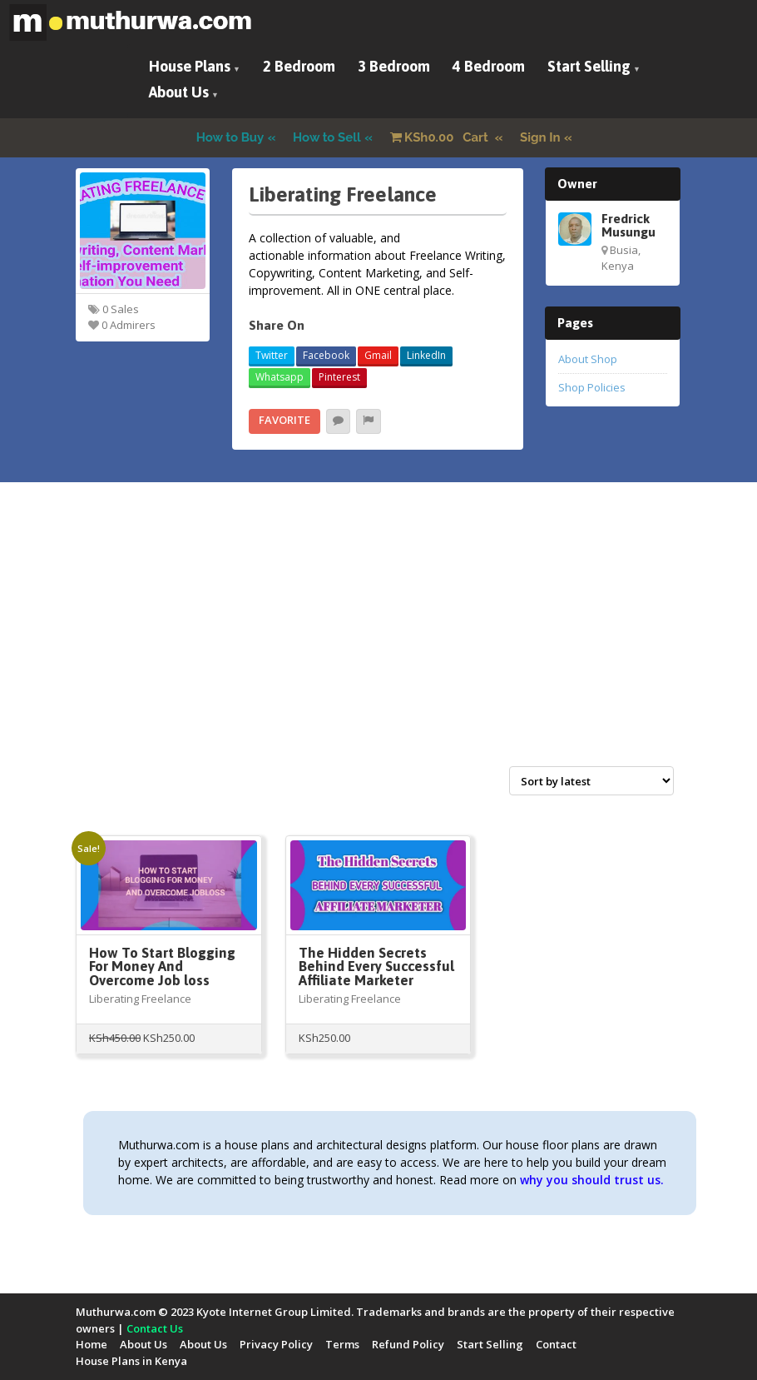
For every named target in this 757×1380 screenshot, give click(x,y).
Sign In (540, 137)
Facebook (326, 355)
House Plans (189, 66)
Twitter (271, 355)
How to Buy (230, 137)
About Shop (587, 358)
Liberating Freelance (140, 998)
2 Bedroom (299, 66)
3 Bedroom (394, 66)
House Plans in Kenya (131, 1360)
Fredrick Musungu (628, 225)
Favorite (284, 419)
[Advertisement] (378, 642)
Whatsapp (279, 377)
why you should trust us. (592, 1180)
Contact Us (154, 1328)
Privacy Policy (276, 1344)
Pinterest (339, 377)
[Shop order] (591, 780)
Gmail (378, 355)
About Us (179, 92)
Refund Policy (408, 1344)
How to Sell (327, 137)
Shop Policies (592, 387)
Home (91, 1344)
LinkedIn (426, 355)
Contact (556, 1344)
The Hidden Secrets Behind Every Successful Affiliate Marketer (376, 966)
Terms (342, 1344)
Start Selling (589, 66)
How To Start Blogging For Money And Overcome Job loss (162, 966)
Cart (441, 137)
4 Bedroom (489, 66)
